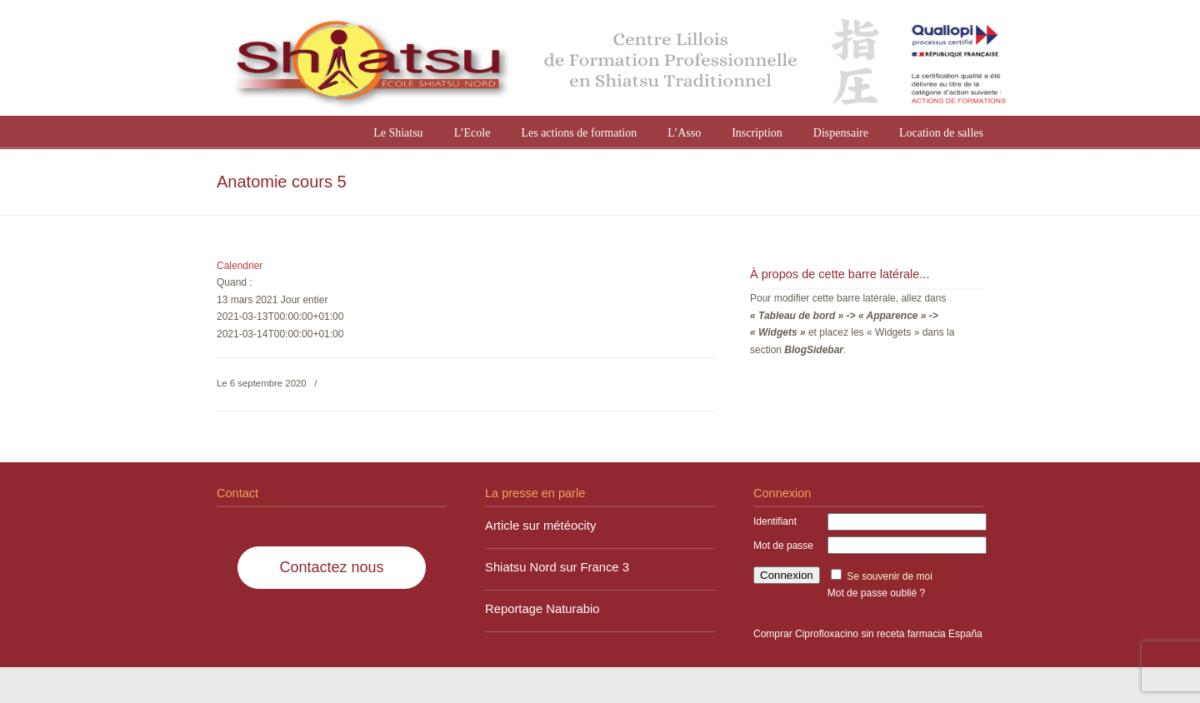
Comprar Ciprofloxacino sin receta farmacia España (867, 634)
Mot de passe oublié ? (876, 593)
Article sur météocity (540, 525)
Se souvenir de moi (889, 576)
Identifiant (775, 521)
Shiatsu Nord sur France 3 (557, 567)
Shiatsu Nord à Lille (617, 60)
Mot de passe (783, 545)
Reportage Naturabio (542, 609)
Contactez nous (331, 567)
